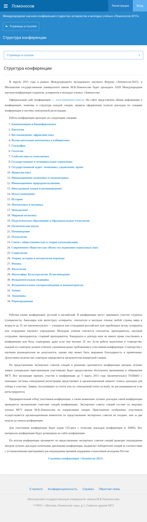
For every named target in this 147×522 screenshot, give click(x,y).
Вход (140, 5)
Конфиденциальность (63, 489)
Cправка (88, 489)
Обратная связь (109, 489)
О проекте (36, 489)
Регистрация (120, 5)
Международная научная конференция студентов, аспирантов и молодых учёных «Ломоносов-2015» (71, 16)
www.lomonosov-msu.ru (70, 99)
